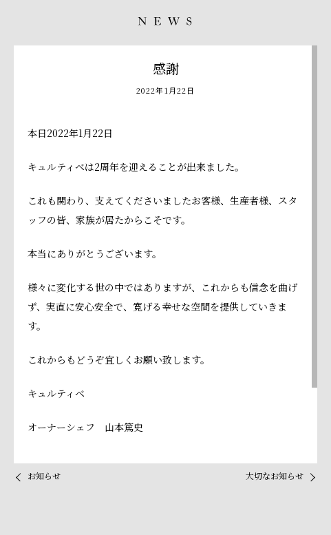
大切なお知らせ (274, 475)
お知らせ (44, 475)
